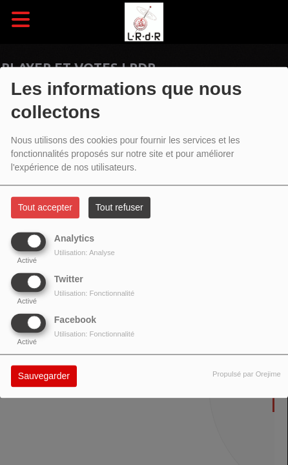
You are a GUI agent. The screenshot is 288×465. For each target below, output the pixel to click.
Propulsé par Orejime (246, 374)
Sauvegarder (44, 376)
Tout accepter (45, 208)
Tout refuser (119, 208)
